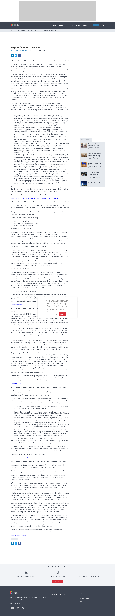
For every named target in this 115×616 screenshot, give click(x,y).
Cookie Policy (82, 603)
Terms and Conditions (84, 598)
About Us (81, 596)
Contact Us (81, 593)
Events (78, 25)
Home (17, 30)
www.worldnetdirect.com (19, 535)
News (55, 25)
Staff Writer (40, 51)
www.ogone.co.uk (17, 383)
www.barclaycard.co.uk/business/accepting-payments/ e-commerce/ (34, 198)
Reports (71, 25)
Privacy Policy (82, 601)
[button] (103, 25)
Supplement (14, 539)
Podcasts (62, 25)
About (85, 25)
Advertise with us (58, 594)
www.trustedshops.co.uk (19, 458)
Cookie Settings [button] (53, 314)
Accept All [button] (62, 314)
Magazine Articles (24, 30)
